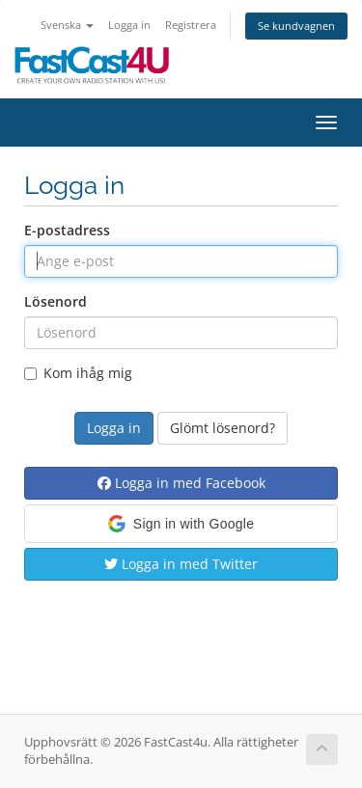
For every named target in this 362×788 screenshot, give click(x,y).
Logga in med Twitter (181, 564)
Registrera (190, 24)
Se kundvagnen (296, 25)
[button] (181, 523)
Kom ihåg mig (78, 373)
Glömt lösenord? (222, 428)
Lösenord (55, 301)
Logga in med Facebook (181, 483)
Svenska (67, 24)
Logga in (129, 24)
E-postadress (67, 230)
